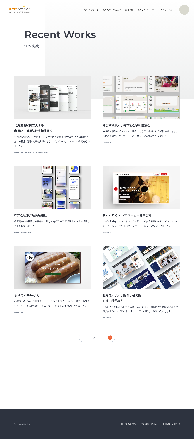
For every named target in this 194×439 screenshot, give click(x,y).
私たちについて (91, 10)
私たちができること (112, 10)
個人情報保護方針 (129, 424)
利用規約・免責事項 (171, 424)
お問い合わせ (167, 10)
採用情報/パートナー (147, 10)
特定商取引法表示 (149, 424)
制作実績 (129, 10)
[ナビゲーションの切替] (184, 10)
